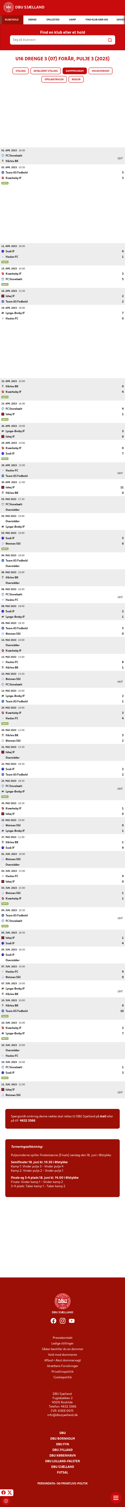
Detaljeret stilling (46, 71)
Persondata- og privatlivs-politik (62, 1483)
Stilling (20, 71)
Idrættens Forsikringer (62, 1366)
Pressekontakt (62, 1337)
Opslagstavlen (54, 79)
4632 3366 (27, 1120)
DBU (62, 1433)
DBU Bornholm (62, 1438)
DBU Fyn (62, 1444)
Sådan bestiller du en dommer (62, 1349)
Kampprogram (75, 71)
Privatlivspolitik (62, 1371)
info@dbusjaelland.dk (62, 1415)
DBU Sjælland (62, 1466)
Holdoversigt (100, 71)
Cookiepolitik (62, 1377)
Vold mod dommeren (62, 1354)
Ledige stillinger (62, 1343)
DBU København (62, 1455)
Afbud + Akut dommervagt (62, 1360)
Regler (76, 79)
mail (103, 1116)
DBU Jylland (62, 1449)
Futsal (62, 1472)
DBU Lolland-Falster (62, 1461)
